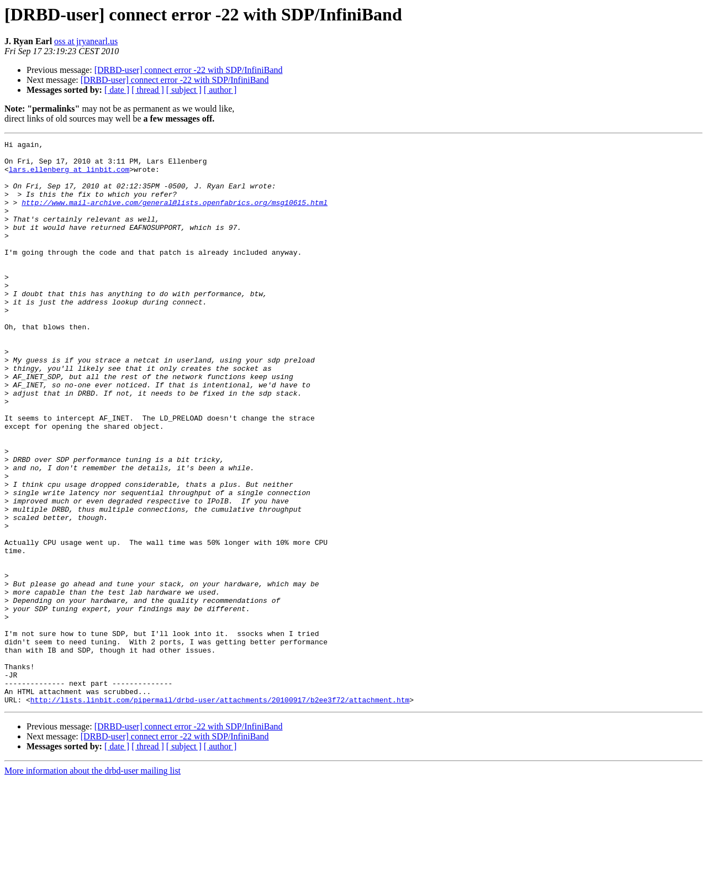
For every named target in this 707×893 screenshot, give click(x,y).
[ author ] (220, 89)
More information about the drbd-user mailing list (92, 883)
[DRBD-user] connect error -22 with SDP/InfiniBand (188, 70)
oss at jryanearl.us (86, 41)
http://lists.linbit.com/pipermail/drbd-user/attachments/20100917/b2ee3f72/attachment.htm (219, 812)
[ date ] (116, 89)
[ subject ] (184, 89)
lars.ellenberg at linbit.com (69, 176)
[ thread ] (147, 89)
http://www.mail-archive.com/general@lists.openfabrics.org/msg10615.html (175, 215)
